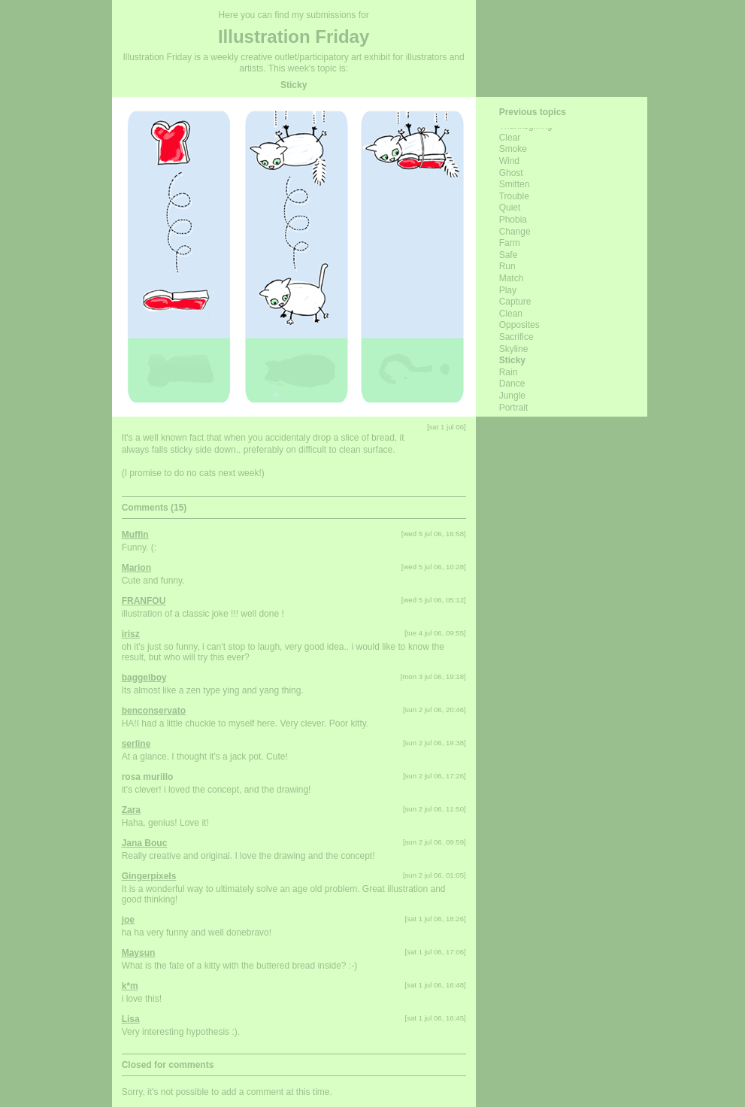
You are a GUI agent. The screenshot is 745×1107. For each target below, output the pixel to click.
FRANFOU (144, 601)
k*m (130, 986)
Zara (131, 810)
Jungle (512, 395)
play (507, 290)
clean (510, 313)
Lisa (131, 1019)
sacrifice (516, 337)
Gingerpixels (149, 876)
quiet (510, 207)
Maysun (139, 953)
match (511, 278)
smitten (514, 184)
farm (509, 243)
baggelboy (144, 677)
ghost (511, 173)
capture (515, 301)
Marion (136, 568)
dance (512, 383)
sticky (512, 360)
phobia (513, 219)
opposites (519, 325)
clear (510, 137)
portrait (513, 407)
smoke (513, 149)
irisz (131, 634)
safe (508, 255)
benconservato (154, 710)
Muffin (135, 534)
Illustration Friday (293, 36)
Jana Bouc (145, 843)
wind (509, 161)
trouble (514, 196)
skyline (513, 349)
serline (136, 744)
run (507, 266)
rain (508, 372)
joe (128, 919)
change (515, 231)
